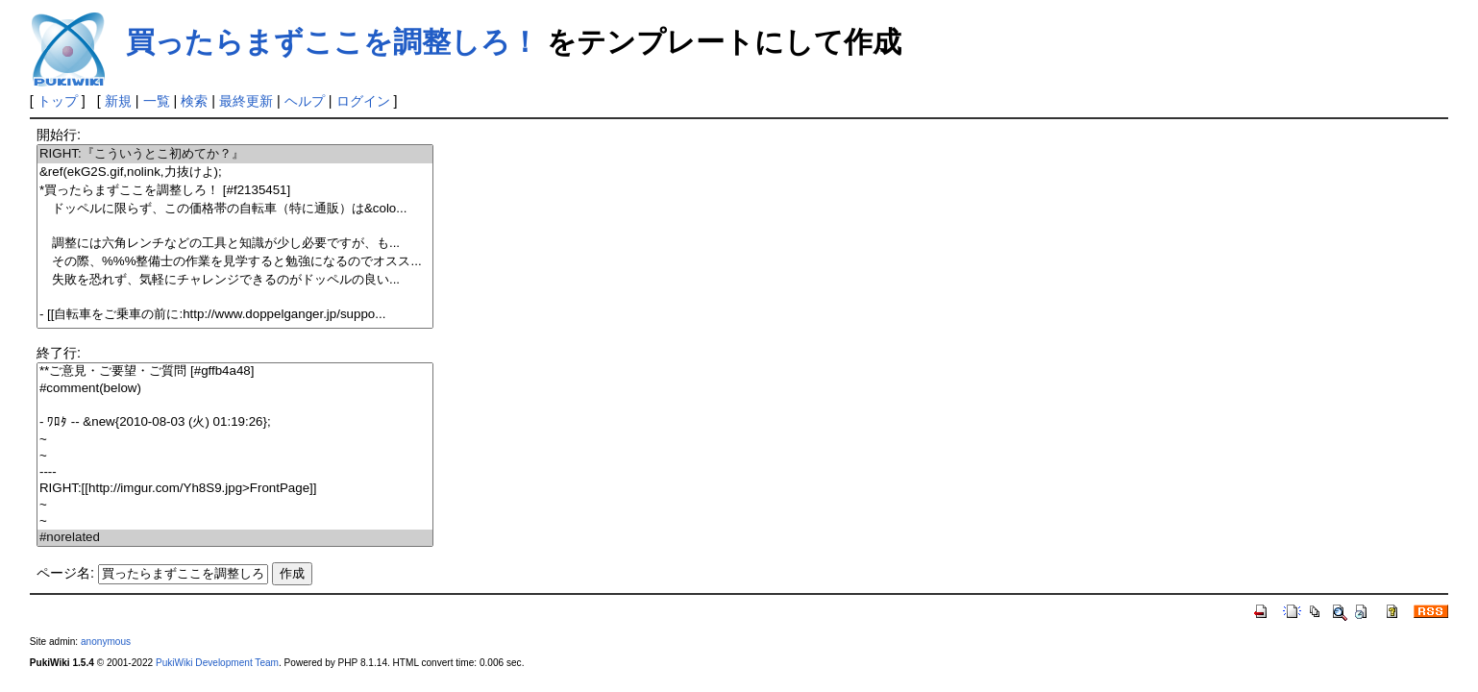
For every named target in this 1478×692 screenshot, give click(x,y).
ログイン (363, 101)
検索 (194, 101)
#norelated (234, 538)
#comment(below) (234, 389)
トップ (57, 101)
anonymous (106, 641)
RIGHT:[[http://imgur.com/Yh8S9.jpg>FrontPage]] (234, 489)
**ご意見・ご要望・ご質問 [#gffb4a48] (234, 371)
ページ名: (65, 573)
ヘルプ (304, 101)
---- (234, 472)
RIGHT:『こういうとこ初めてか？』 (234, 154)
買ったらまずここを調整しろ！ (332, 42)
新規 (118, 101)
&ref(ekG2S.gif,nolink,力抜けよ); (234, 172)
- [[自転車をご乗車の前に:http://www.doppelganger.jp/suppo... (234, 315)
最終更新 (246, 101)
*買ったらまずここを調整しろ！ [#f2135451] (234, 191)
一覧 (156, 101)
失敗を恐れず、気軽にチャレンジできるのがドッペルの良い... (234, 280)
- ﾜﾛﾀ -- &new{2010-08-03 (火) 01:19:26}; (234, 422)
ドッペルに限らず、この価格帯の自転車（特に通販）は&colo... (234, 209)
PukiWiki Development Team (217, 662)
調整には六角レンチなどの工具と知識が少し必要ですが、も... (234, 244)
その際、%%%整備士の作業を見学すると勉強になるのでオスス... (234, 262)
